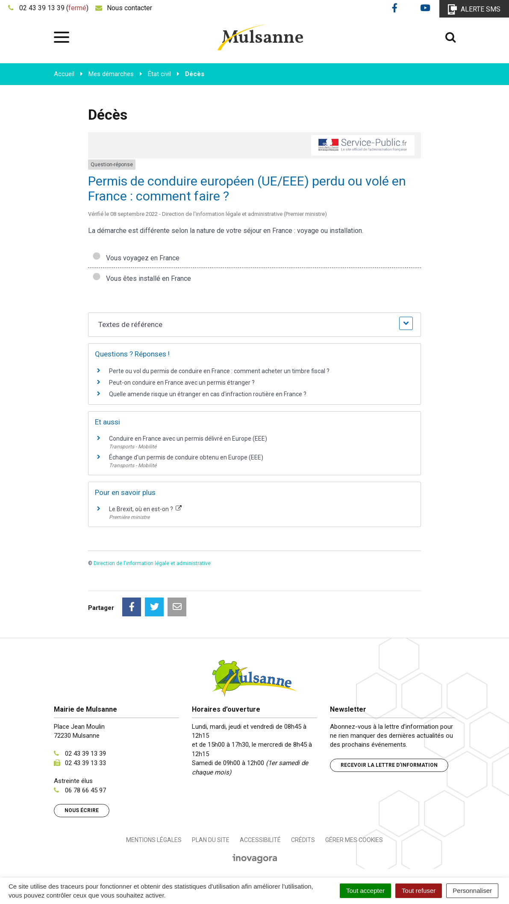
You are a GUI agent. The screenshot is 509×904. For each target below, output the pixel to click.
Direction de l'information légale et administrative (152, 563)
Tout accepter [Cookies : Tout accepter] (365, 890)
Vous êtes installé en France (141, 278)
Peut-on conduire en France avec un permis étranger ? (182, 382)
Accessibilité (260, 839)
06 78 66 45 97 (85, 790)
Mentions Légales (154, 839)
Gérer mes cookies (354, 839)
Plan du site (210, 839)
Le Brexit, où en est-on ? (145, 509)
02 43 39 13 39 (85, 753)
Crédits (303, 839)
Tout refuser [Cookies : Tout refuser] (418, 890)
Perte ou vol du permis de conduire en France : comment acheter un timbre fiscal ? (219, 371)
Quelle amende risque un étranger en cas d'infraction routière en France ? (207, 394)
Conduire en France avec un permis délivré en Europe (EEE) (188, 438)
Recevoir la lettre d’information (389, 765)
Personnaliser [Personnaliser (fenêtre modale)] (472, 890)
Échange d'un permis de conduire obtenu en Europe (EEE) (186, 457)
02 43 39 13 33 (85, 763)
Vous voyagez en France (135, 258)
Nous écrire (82, 810)
